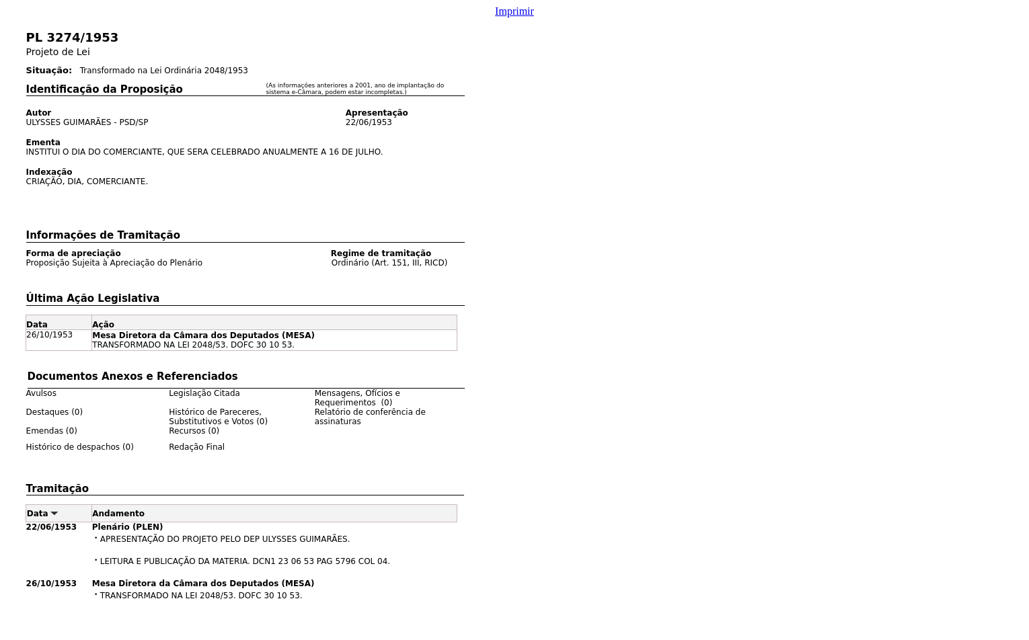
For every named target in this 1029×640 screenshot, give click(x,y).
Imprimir (514, 11)
